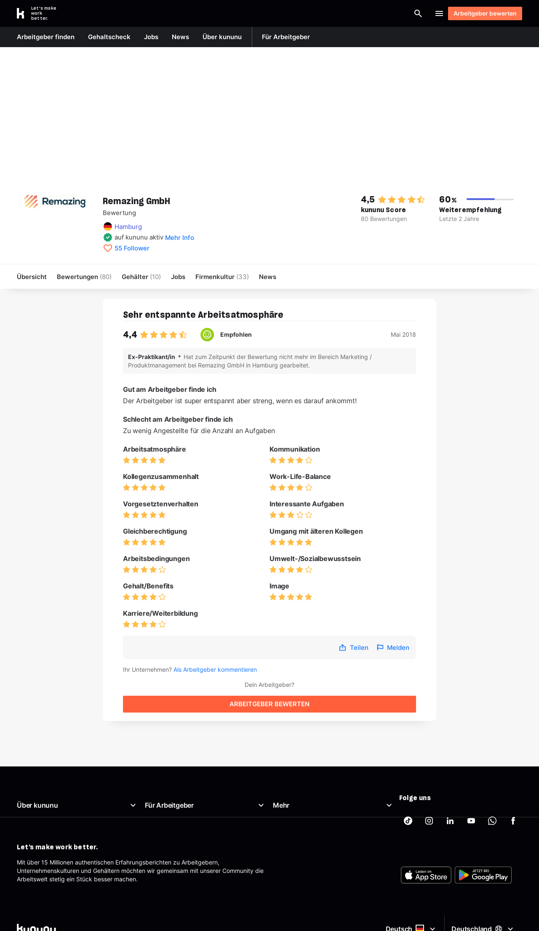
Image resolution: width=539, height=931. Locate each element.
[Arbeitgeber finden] (333, 13)
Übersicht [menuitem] (32, 277)
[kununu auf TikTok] (408, 786)
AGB (279, 813)
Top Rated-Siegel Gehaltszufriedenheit (198, 803)
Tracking (285, 863)
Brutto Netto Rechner (302, 793)
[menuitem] (222, 276)
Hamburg (128, 227)
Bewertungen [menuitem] (84, 277)
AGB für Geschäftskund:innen (185, 853)
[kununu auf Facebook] (513, 786)
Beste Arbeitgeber (298, 803)
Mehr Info (179, 238)
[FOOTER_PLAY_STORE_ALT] (483, 915)
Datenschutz (290, 833)
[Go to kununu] (41, 13)
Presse (26, 813)
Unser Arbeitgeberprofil (49, 793)
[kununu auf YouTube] (471, 786)
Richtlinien (31, 833)
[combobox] (268, 13)
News (24, 803)
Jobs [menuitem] (178, 277)
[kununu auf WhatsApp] (492, 786)
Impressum (288, 823)
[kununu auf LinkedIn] (450, 786)
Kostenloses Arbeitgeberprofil (185, 813)
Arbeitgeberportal (169, 783)
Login (415, 13)
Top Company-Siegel (174, 793)
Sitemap (284, 843)
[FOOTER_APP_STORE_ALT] (426, 915)
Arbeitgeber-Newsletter (177, 843)
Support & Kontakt (42, 843)
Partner (283, 853)
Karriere (27, 823)
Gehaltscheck (291, 783)
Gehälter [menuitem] (141, 277)
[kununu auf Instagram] (429, 786)
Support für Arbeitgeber (178, 833)
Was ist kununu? (39, 783)
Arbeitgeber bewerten (481, 13)
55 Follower (132, 248)
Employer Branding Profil (179, 823)
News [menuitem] (267, 277)
